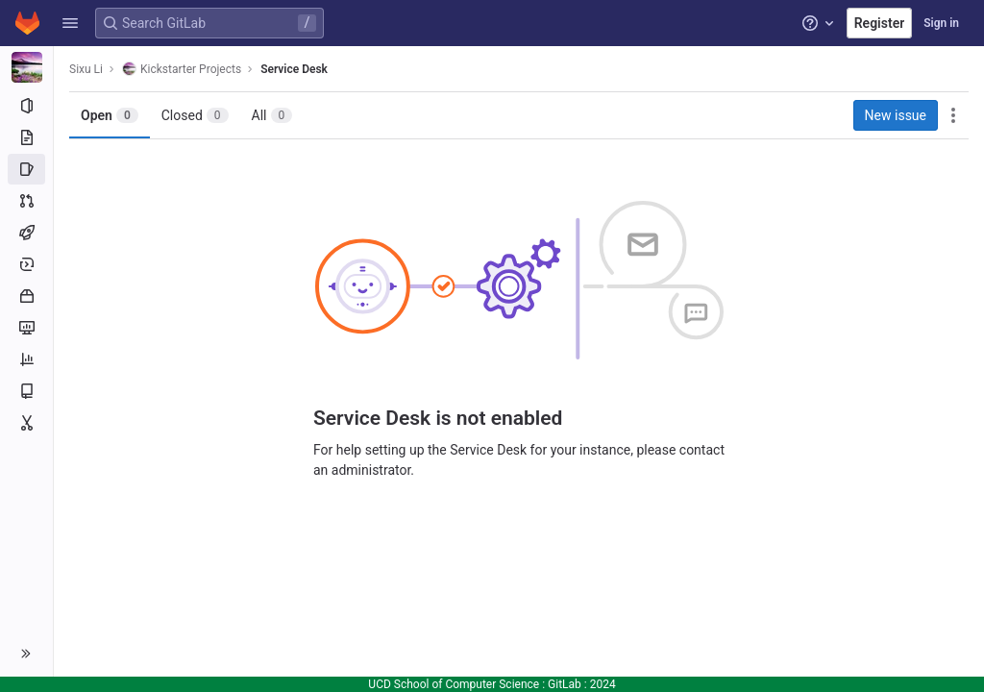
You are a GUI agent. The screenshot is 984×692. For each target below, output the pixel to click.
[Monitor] (26, 327)
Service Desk (294, 69)
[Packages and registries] (26, 296)
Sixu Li (86, 69)
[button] (70, 23)
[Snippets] (26, 423)
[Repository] (26, 137)
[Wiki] (26, 391)
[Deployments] (26, 264)
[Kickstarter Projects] (27, 67)
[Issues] (26, 169)
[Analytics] (26, 359)
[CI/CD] (26, 232)
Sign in (941, 23)
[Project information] (26, 105)
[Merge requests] (26, 200)
